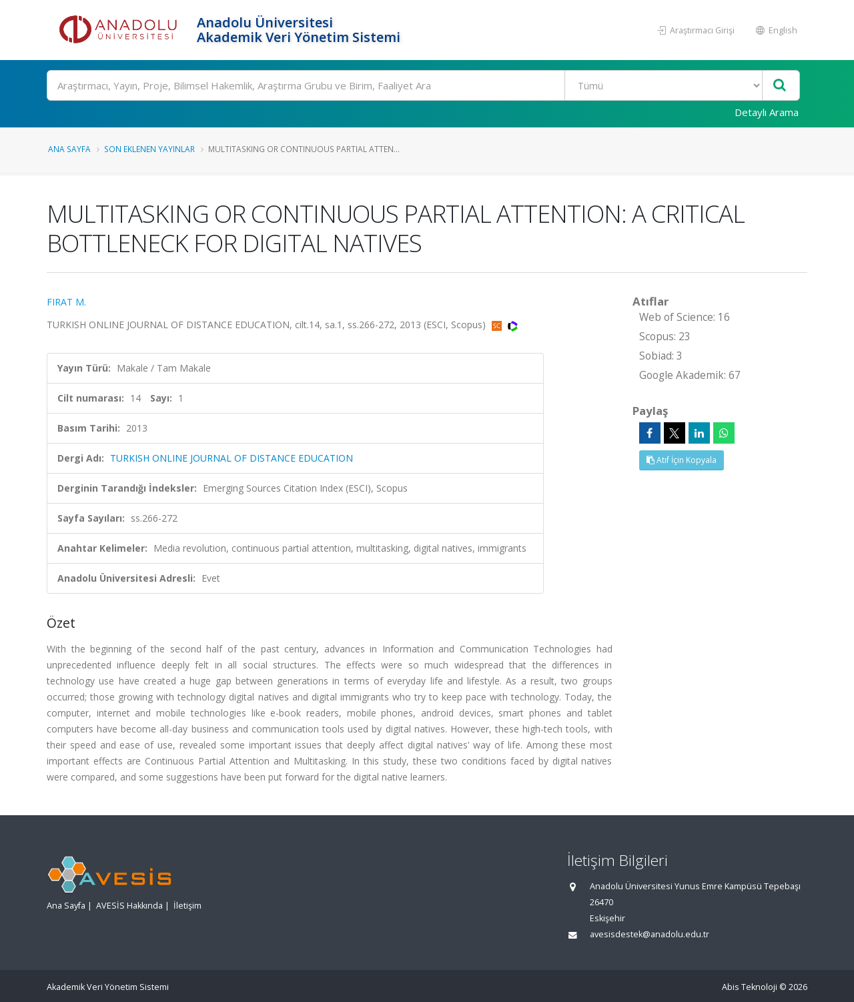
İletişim (187, 905)
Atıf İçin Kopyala (682, 460)
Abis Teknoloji (749, 987)
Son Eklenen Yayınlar (149, 148)
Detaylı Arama (767, 112)
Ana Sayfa (69, 148)
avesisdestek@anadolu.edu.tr (649, 934)
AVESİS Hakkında (129, 905)
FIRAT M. (66, 302)
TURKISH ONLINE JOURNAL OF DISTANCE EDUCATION (231, 458)
